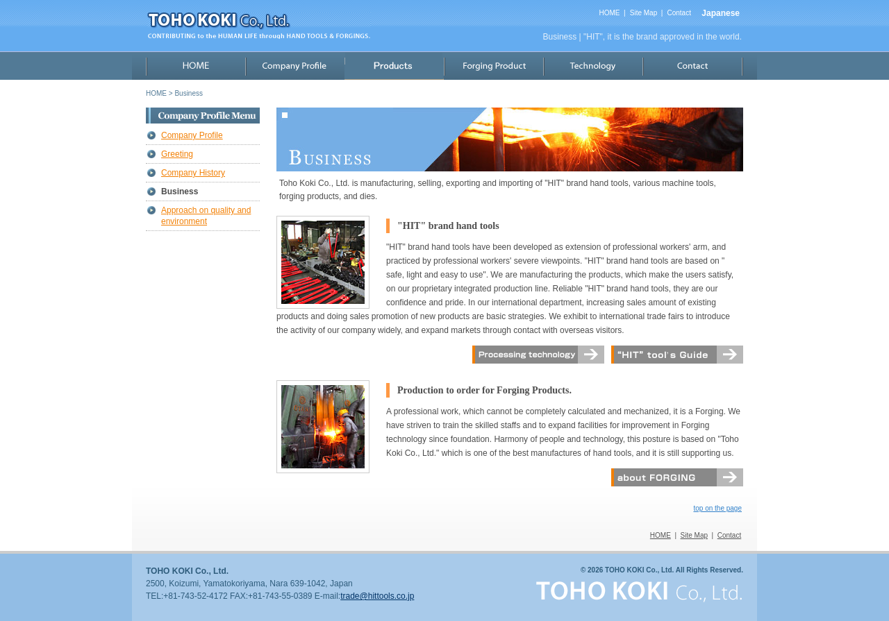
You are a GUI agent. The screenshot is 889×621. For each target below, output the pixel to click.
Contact (678, 13)
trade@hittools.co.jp (377, 596)
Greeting (177, 154)
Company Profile (192, 135)
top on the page (717, 508)
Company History (193, 173)
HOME (609, 13)
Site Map (643, 13)
